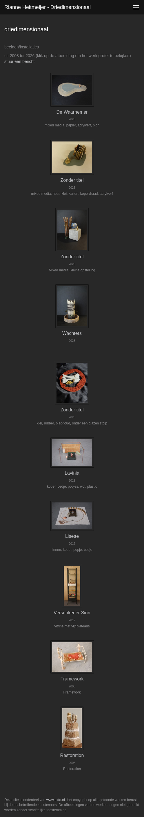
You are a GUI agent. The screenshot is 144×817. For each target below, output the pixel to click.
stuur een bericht (19, 61)
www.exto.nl (55, 800)
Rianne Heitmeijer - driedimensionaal (47, 7)
